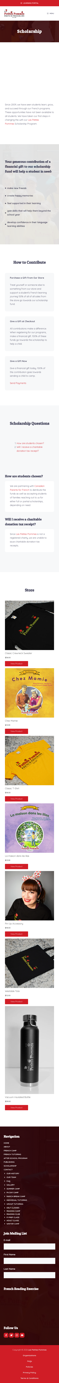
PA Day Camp (13, 1192)
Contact (8, 1169)
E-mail (7, 1240)
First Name (9, 1254)
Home (6, 1143)
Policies (29, 1367)
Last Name (9, 1268)
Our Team (11, 1177)
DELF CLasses (13, 1208)
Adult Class (13, 1220)
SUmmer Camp (13, 1189)
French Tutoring (12, 1154)
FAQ (8, 1181)
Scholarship (10, 1166)
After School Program (15, 1158)
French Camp (10, 1150)
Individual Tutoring (17, 1200)
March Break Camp (16, 1196)
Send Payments (18, 383)
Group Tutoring (15, 1204)
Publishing (9, 1162)
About (7, 1147)
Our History (13, 1173)
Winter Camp (13, 1224)
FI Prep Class (13, 1217)
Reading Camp (13, 1211)
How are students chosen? (30, 443)
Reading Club (13, 1214)
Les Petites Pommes (26, 534)
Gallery (11, 1185)
